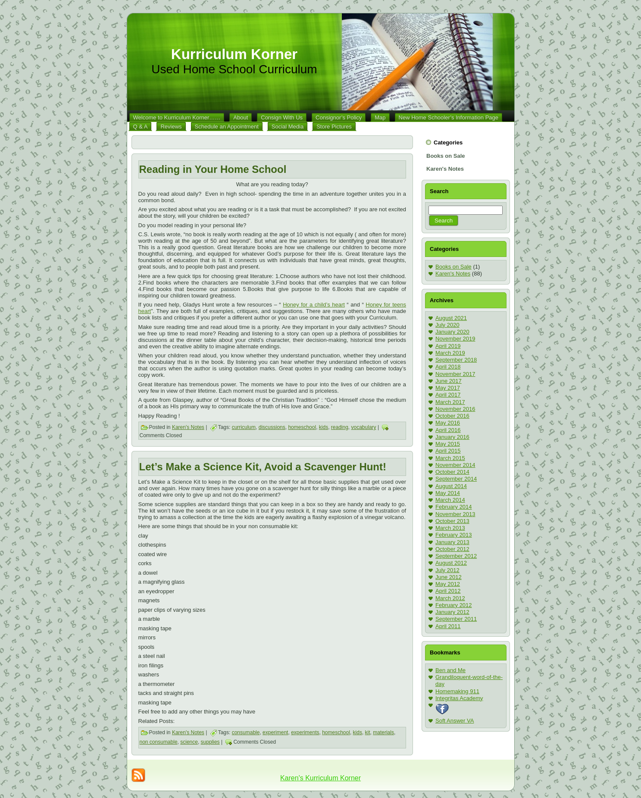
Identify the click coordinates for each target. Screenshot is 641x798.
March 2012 (450, 598)
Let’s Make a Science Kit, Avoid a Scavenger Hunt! (263, 467)
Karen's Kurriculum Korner (320, 778)
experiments (305, 732)
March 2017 (450, 402)
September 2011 (456, 619)
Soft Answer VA (454, 720)
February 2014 (453, 507)
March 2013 (450, 528)
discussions (272, 427)
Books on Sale (453, 266)
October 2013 (452, 521)
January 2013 (452, 542)
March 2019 (450, 353)
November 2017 (455, 374)
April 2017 (448, 394)
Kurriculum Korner (234, 54)
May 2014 (447, 493)
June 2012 (448, 577)
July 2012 (447, 570)
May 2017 (447, 388)
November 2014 (455, 465)
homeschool (302, 427)
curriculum (244, 427)
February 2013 (453, 535)
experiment (275, 732)
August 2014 (451, 486)
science (189, 742)
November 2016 (455, 409)
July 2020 (447, 325)
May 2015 (447, 444)
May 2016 (447, 422)
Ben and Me (450, 670)
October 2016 (452, 416)
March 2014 (450, 500)
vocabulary (363, 427)
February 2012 (453, 605)
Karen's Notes (188, 427)
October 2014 (452, 472)
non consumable (159, 742)
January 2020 (452, 332)
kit (367, 732)
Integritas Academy (459, 698)
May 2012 (447, 584)
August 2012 (451, 563)
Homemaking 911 (457, 691)
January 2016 (452, 437)
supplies (210, 742)
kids (323, 427)
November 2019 (455, 338)
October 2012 (452, 549)
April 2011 (448, 626)
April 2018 (448, 366)
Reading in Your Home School (213, 169)
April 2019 (448, 346)
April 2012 (448, 591)
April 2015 (448, 451)
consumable (246, 732)
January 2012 (452, 612)
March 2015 (450, 458)
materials (383, 732)
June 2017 (448, 381)
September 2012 (456, 556)
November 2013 (455, 514)
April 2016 (448, 430)
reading (339, 427)
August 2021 (451, 318)
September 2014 (456, 479)
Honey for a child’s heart (314, 304)
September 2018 (456, 360)
